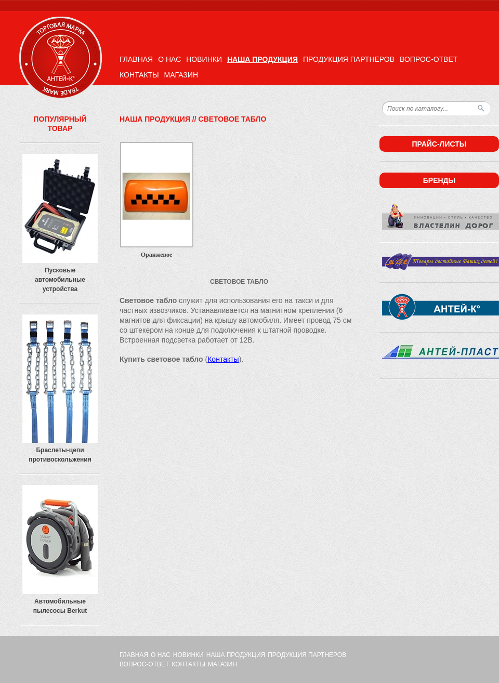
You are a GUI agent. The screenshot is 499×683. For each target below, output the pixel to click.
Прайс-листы (439, 144)
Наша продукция (262, 59)
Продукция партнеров (349, 59)
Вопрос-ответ (428, 59)
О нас (169, 59)
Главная (136, 59)
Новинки (204, 59)
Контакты (139, 75)
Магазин (181, 75)
